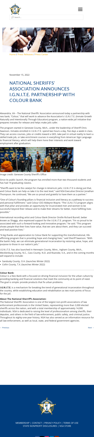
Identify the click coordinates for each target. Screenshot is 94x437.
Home (12, 54)
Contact (37, 422)
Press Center (41, 54)
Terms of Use (70, 422)
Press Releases (25, 54)
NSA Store (65, 425)
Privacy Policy (52, 422)
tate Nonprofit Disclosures (40, 425)
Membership (22, 422)
